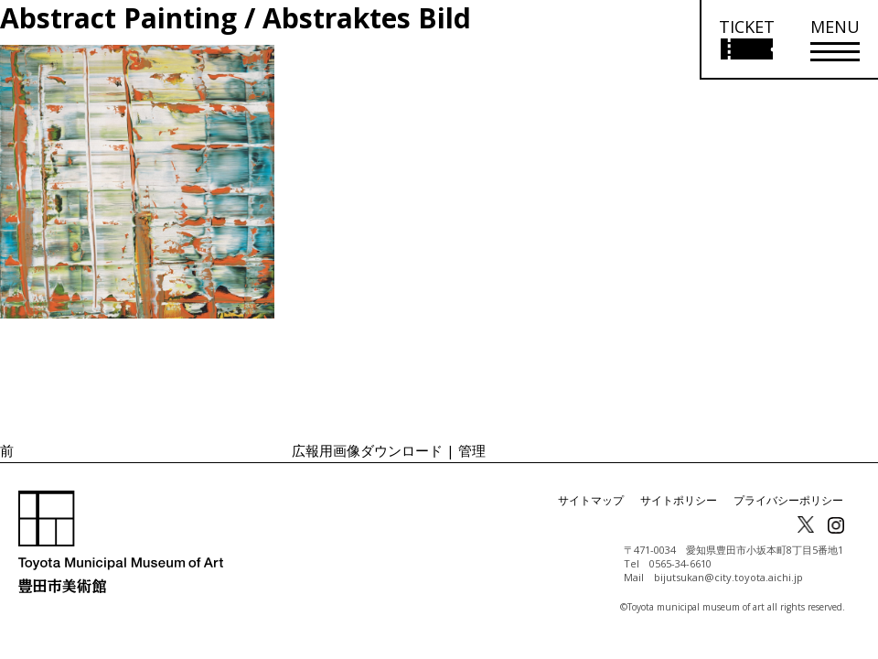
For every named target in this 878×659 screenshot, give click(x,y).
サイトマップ (591, 500)
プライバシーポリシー (788, 500)
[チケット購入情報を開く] (746, 40)
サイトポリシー (678, 500)
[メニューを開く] (835, 40)
